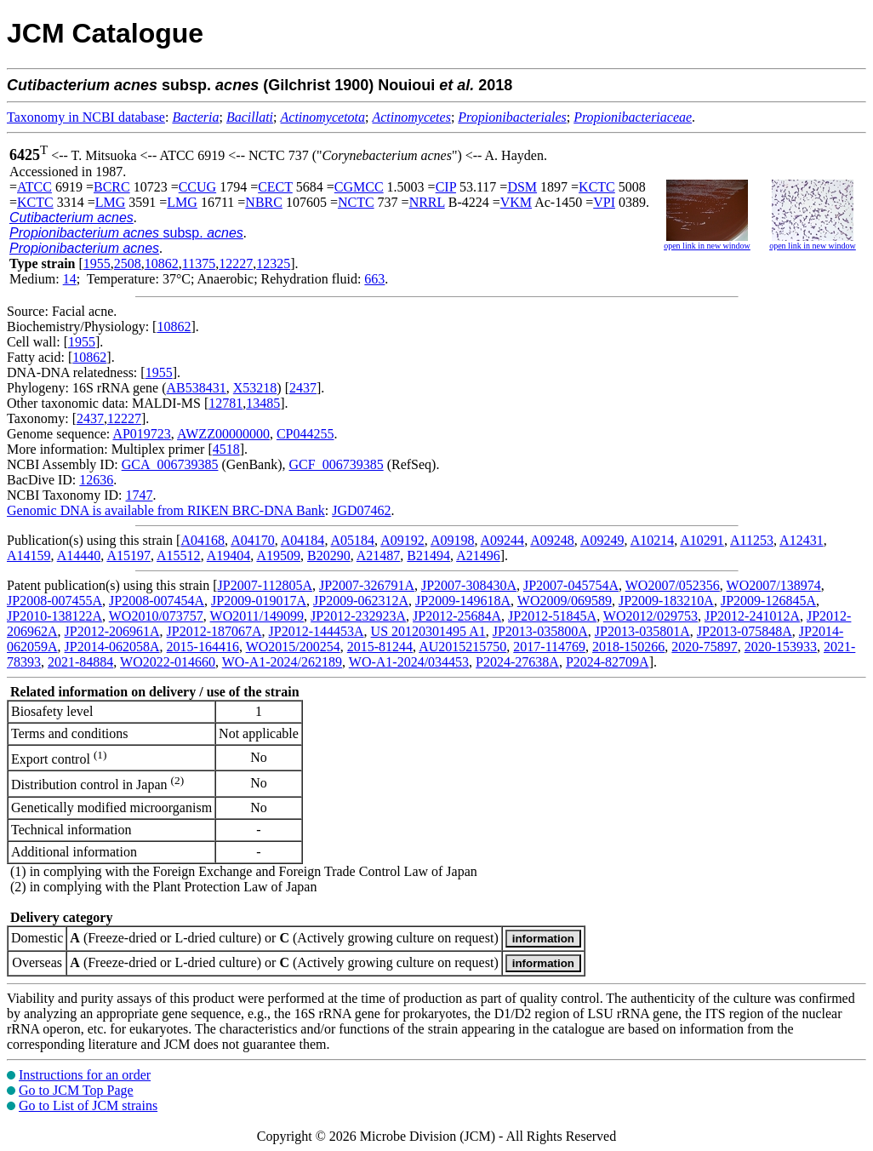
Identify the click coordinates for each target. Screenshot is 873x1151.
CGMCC (359, 187)
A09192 (402, 540)
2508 (127, 263)
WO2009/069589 (564, 600)
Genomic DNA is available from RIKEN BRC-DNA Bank (166, 510)
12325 (273, 263)
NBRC (263, 202)
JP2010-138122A (54, 616)
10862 (162, 263)
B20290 (329, 555)
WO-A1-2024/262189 (282, 662)
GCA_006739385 (170, 464)
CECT (275, 187)
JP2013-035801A (642, 631)
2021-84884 (80, 662)
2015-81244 (380, 646)
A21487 (379, 555)
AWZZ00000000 (223, 434)
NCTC (356, 202)
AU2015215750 (462, 646)
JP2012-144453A (316, 631)
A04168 (202, 540)
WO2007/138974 (774, 585)
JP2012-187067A (214, 631)
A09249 (602, 540)
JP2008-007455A (54, 600)
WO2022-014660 (167, 662)
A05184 (353, 540)
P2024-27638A (517, 662)
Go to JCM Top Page (76, 1090)
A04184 (303, 540)
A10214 (652, 540)
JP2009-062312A (360, 600)
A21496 (478, 555)
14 (70, 279)
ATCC (34, 187)
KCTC (597, 187)
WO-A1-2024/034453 (409, 662)
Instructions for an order (85, 1075)
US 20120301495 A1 (428, 631)
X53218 (255, 388)
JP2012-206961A (112, 631)
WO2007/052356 (672, 585)
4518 (226, 449)
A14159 (29, 555)
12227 (236, 263)
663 (374, 279)
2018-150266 (628, 646)
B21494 (428, 555)
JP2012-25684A (457, 616)
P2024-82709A (607, 662)
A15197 (128, 555)
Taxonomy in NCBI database (86, 117)
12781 (225, 403)
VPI (604, 202)
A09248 (552, 540)
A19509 (278, 555)
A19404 (229, 555)
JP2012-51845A (552, 616)
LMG (110, 202)
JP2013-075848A (744, 631)
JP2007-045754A (571, 585)
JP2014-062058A (112, 646)
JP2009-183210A (666, 600)
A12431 (801, 540)
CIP (446, 187)
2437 (303, 388)
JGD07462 (361, 510)
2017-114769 (549, 646)
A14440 (79, 555)
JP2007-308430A (468, 585)
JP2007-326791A (366, 585)
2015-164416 (203, 646)
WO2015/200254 (293, 646)
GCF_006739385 (336, 464)
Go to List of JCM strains (88, 1105)
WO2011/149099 (257, 616)
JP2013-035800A (540, 631)
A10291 (702, 540)
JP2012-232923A (358, 616)
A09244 (503, 540)
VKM (516, 202)
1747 (138, 495)
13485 (263, 403)
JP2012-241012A (752, 616)
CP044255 (305, 434)
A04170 (253, 540)
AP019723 (141, 434)
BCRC (112, 187)
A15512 (179, 555)
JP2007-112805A (265, 585)
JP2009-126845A (768, 600)
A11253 (751, 540)
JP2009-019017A (258, 600)
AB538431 (196, 388)
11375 (198, 263)
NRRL (427, 202)
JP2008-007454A (156, 600)
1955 (97, 263)
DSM (522, 187)
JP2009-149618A (463, 600)
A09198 (453, 540)
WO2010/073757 (156, 616)
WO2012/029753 (650, 616)
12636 (96, 479)
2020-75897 (704, 646)
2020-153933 (781, 646)
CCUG (197, 187)
